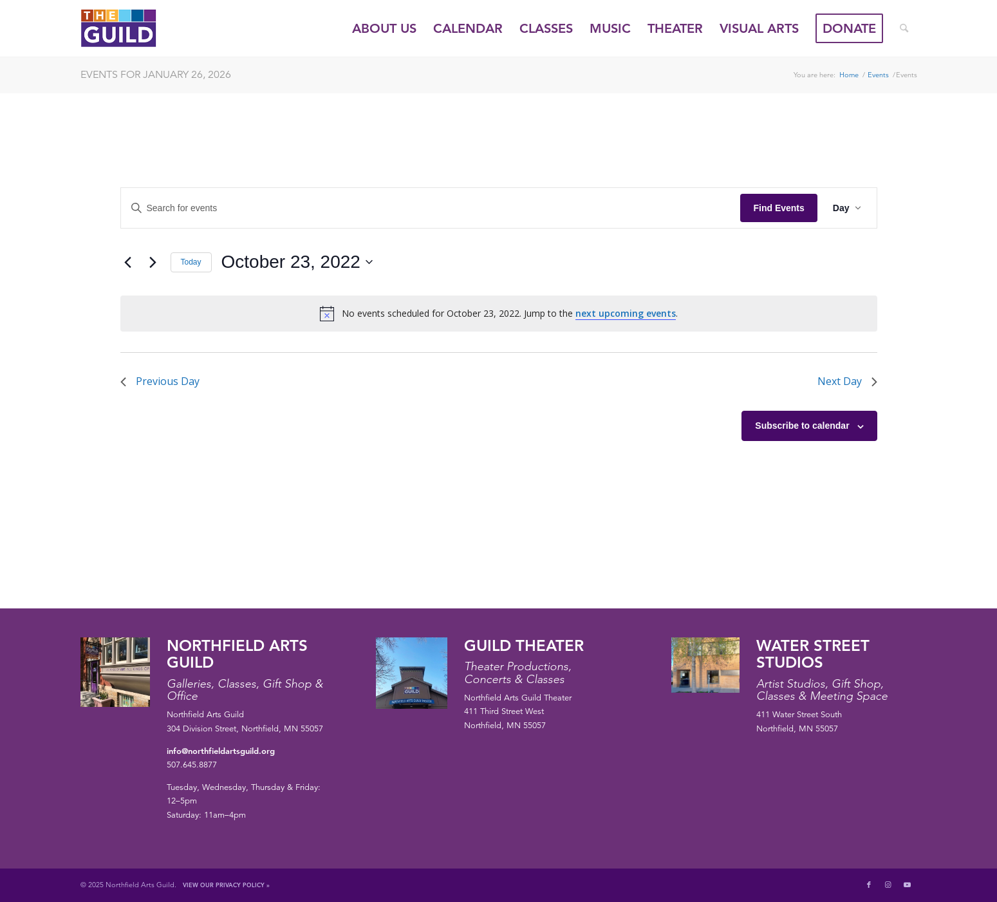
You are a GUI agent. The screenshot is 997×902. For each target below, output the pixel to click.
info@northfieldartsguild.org (221, 751)
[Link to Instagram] (888, 884)
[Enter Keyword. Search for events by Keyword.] (431, 208)
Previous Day (160, 381)
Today (191, 262)
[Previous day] (128, 262)
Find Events (778, 208)
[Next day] (153, 262)
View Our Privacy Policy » (226, 884)
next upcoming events (625, 313)
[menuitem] (384, 28)
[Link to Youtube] (907, 884)
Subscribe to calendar (802, 425)
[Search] (904, 28)
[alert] (498, 314)
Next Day (847, 381)
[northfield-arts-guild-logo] (142, 28)
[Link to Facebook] (869, 884)
